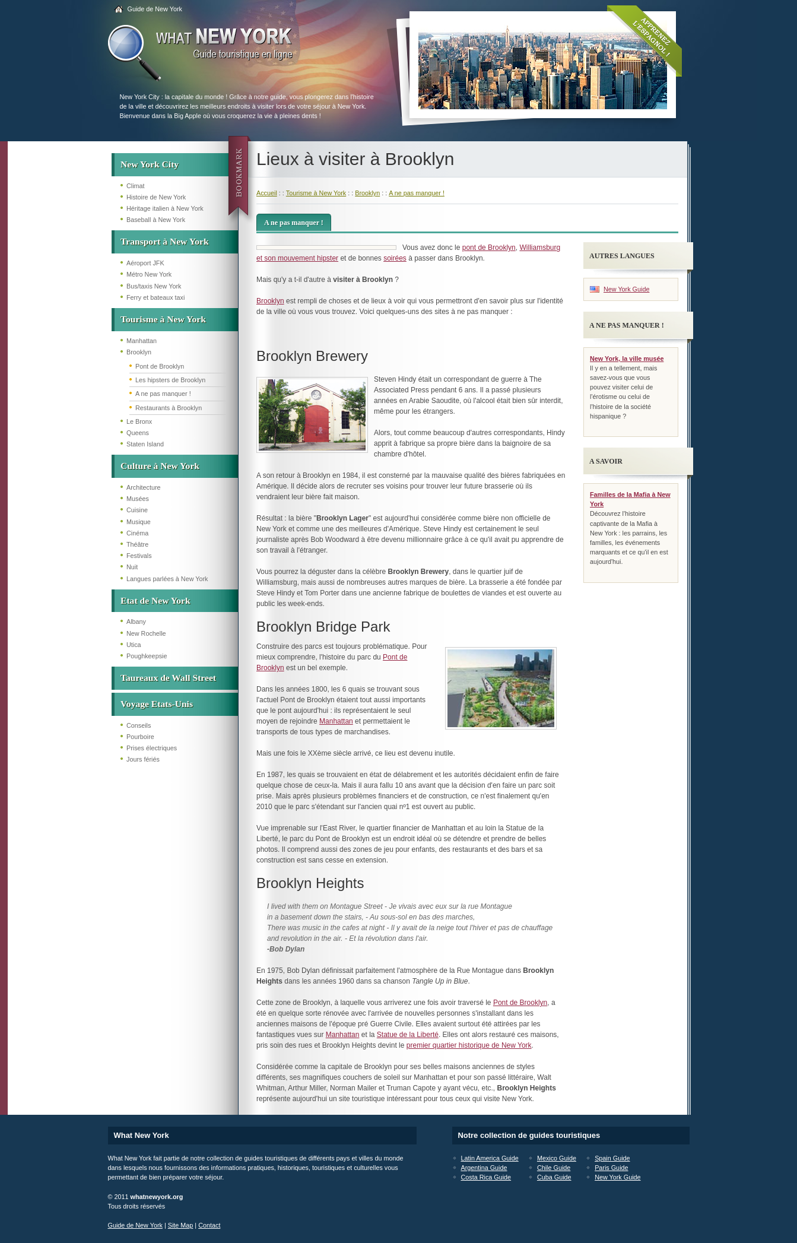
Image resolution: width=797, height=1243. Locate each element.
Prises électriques (151, 747)
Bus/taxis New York (153, 286)
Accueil (266, 192)
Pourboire (140, 736)
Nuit (132, 566)
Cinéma (137, 533)
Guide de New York (155, 8)
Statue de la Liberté (408, 1034)
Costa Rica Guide (486, 1177)
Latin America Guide (490, 1158)
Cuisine (137, 509)
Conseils (138, 725)
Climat (135, 185)
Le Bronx (139, 421)
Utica (133, 644)
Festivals (139, 555)
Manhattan (141, 340)
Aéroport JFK (145, 263)
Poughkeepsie (146, 655)
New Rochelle (146, 633)
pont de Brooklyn (489, 247)
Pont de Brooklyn (159, 366)
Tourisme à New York (163, 319)
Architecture (143, 487)
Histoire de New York (156, 197)
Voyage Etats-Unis (156, 704)
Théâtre (137, 544)
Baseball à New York (155, 219)
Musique (138, 521)
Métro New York (149, 274)
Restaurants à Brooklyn (168, 407)
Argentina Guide (484, 1167)
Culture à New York (159, 466)
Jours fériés (143, 759)
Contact (209, 1225)
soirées (395, 258)
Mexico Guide (556, 1158)
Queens (137, 432)
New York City (149, 164)
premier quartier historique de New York (469, 1045)
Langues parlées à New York (167, 578)
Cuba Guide (554, 1177)
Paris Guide (611, 1167)
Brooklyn (138, 352)
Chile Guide (553, 1167)
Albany (136, 621)
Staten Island (145, 444)
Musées (137, 498)
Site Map (180, 1225)
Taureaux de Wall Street (168, 678)
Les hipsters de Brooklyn (170, 379)
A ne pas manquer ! (163, 393)
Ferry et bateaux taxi (155, 297)
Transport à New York (164, 241)
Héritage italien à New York (165, 208)
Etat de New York (155, 600)
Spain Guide (612, 1158)
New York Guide (626, 289)
